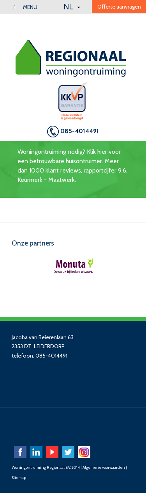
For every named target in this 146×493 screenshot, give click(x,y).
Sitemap (19, 477)
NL (71, 6)
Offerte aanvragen (119, 6)
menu (25, 7)
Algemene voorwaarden (104, 467)
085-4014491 (73, 131)
